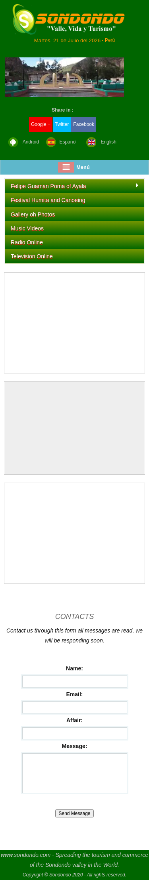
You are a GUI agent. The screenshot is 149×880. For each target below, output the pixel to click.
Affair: (74, 720)
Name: (74, 668)
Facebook (83, 124)
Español (67, 142)
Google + (40, 124)
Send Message (74, 813)
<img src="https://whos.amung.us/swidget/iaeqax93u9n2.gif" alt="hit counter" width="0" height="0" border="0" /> (74, 428)
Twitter (62, 124)
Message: (74, 746)
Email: (74, 694)
